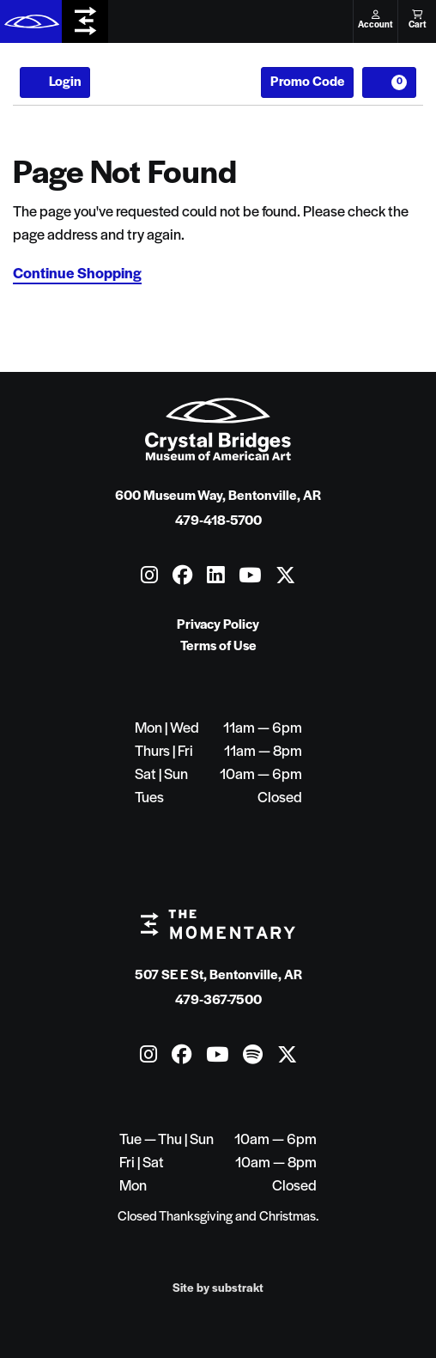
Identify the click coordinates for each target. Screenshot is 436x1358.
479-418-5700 (218, 521)
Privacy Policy (218, 625)
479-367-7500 (218, 1001)
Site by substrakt (218, 1288)
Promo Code (307, 82)
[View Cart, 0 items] (389, 82)
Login (55, 82)
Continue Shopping (77, 274)
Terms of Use (218, 647)
